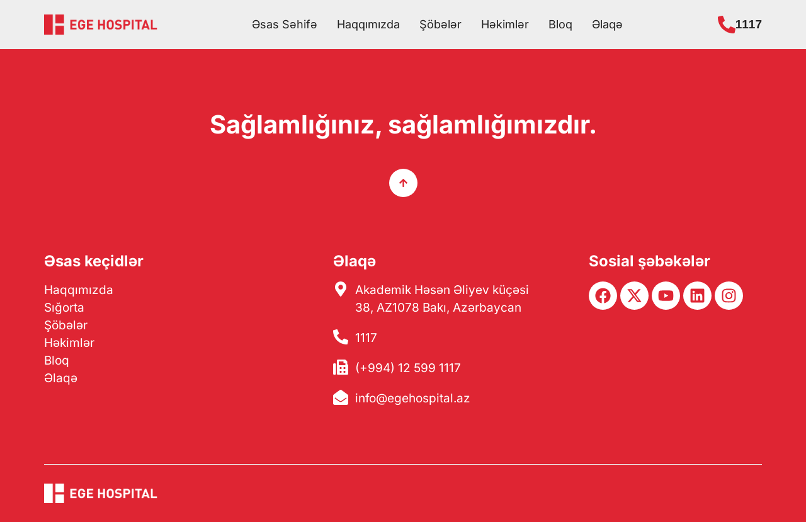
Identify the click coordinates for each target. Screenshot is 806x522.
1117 (748, 24)
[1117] (726, 24)
